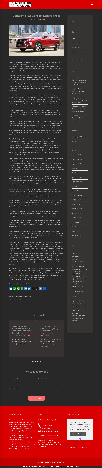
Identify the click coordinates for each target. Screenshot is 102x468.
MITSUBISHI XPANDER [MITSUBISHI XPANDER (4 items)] (79, 276)
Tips (73, 56)
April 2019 (75, 191)
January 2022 (76, 155)
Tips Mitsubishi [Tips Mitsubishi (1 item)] (77, 318)
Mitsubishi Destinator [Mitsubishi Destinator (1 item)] (79, 266)
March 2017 (76, 231)
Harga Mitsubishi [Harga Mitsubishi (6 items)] (77, 261)
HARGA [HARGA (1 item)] (74, 259)
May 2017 (75, 226)
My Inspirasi (76, 47)
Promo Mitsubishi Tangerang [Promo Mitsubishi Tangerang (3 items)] (78, 312)
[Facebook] (71, 447)
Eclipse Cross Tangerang (22, 296)
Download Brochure (88, 434)
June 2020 (75, 168)
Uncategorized (77, 61)
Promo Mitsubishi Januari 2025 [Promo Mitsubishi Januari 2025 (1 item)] (78, 302)
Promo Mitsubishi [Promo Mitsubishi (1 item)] (78, 291)
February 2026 (77, 137)
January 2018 (76, 213)
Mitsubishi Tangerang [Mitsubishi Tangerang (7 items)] (80, 274)
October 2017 (76, 217)
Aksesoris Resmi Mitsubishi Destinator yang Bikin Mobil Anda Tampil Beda (21, 329)
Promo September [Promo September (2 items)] (78, 316)
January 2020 (76, 177)
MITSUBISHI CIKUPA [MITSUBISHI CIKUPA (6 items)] (79, 264)
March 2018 (76, 204)
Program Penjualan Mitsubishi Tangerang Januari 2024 (48, 328)
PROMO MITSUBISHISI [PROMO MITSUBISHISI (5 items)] (80, 306)
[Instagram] (83, 447)
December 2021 (77, 159)
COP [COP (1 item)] (73, 251)
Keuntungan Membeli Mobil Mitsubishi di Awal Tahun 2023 (79, 109)
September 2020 (77, 164)
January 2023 (76, 150)
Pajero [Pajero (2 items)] (74, 279)
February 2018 (77, 208)
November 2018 (77, 195)
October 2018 (76, 200)
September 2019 (77, 182)
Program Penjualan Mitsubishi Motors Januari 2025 (78, 91)
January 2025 (76, 141)
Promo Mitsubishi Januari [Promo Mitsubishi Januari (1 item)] (78, 295)
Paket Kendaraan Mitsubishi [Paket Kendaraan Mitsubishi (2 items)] (78, 282)
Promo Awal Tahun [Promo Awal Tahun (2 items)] (78, 289)
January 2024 (76, 146)
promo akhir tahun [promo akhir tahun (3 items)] (79, 286)
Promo (46, 335)
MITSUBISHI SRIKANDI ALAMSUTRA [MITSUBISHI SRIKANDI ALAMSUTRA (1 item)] (80, 270)
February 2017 (77, 235)
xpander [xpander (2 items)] (74, 320)
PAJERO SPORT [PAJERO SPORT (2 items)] (82, 279)
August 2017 (76, 222)
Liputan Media (77, 43)
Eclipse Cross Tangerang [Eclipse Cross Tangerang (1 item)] (76, 255)
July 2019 (75, 186)
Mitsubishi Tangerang (16, 299)
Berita (44, 19)
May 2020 (75, 173)
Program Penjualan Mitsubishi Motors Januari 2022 (78, 118)
